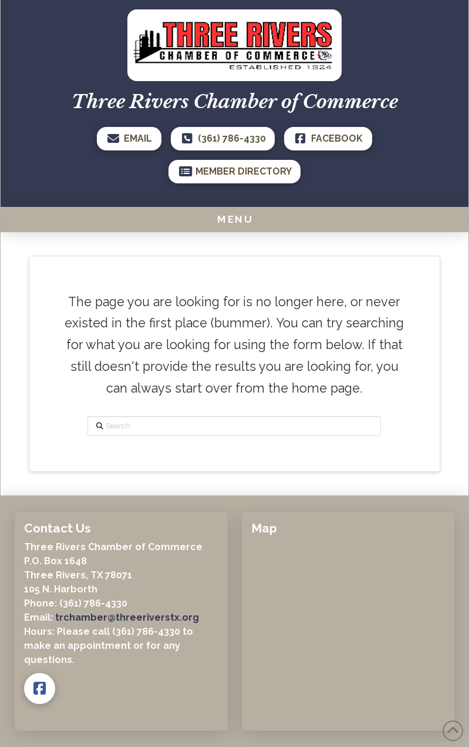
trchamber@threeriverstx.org (127, 617)
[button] (234, 219)
